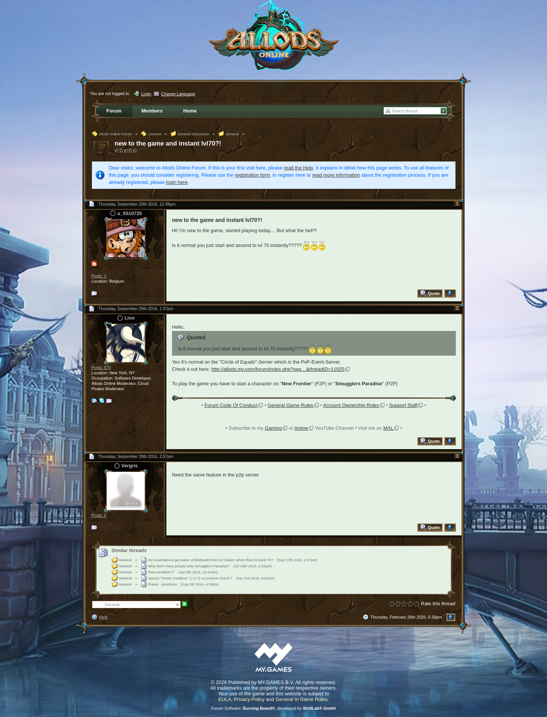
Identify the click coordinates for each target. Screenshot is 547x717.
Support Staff (403, 405)
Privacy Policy (249, 699)
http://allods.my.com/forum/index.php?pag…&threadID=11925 (277, 369)
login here (176, 182)
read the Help (298, 168)
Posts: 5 (99, 515)
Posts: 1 (99, 276)
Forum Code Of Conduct (230, 405)
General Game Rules (290, 405)
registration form (252, 175)
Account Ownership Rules (351, 405)
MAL (388, 428)
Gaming (273, 428)
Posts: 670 (101, 367)
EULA (224, 699)
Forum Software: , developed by (273, 708)
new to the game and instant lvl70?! (168, 143)
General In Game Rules (301, 699)
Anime (301, 428)
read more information (336, 175)
